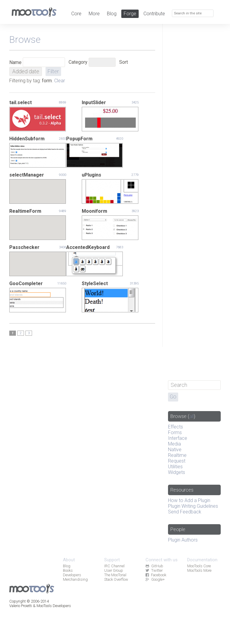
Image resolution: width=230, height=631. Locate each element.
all (191, 416)
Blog (111, 13)
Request (176, 461)
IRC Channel (114, 566)
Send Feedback (184, 512)
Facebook (156, 575)
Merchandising (75, 579)
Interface (177, 438)
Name (15, 62)
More (94, 13)
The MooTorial (115, 575)
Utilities (175, 466)
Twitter (154, 570)
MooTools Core (199, 566)
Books (68, 570)
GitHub (154, 566)
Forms (175, 432)
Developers (72, 575)
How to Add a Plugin (189, 500)
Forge (130, 13)
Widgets (176, 472)
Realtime (177, 455)
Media (174, 444)
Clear (59, 80)
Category (78, 62)
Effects (175, 427)
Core (76, 13)
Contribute (154, 13)
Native (174, 449)
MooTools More (199, 570)
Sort (123, 62)
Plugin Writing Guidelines (193, 506)
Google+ (155, 579)
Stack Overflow (116, 579)
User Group (113, 570)
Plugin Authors (183, 540)
